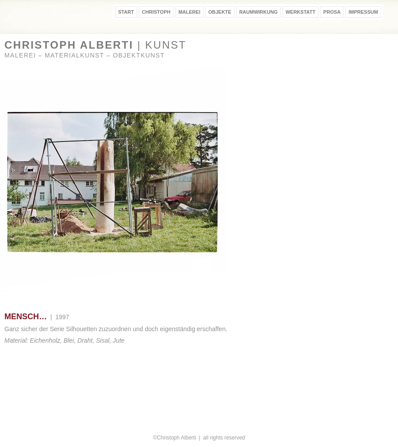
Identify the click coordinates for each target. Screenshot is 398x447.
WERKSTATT (300, 12)
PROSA (332, 12)
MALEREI (189, 12)
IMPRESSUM (363, 12)
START (126, 12)
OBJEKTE (219, 12)
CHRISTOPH (156, 12)
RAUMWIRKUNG (258, 12)
